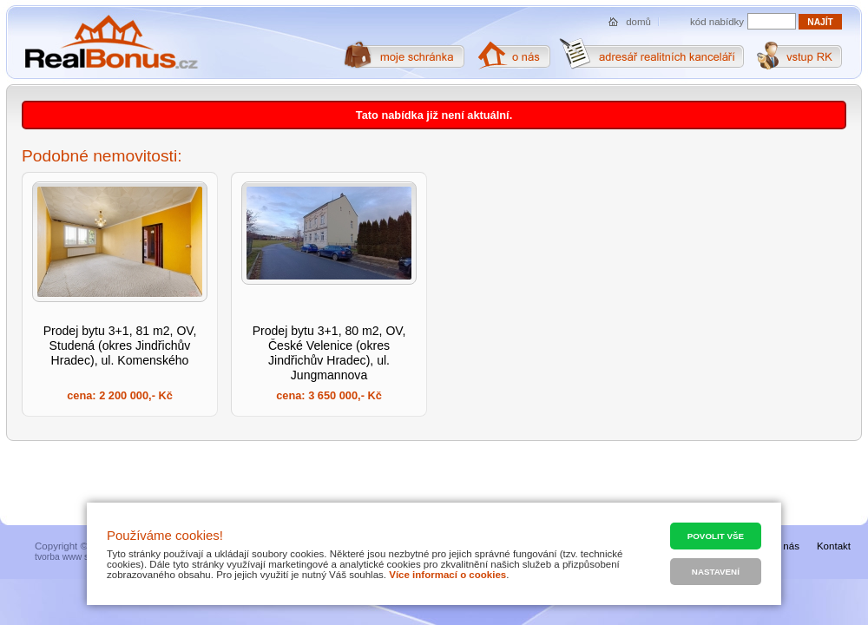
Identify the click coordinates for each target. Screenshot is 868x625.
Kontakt (834, 546)
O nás (786, 546)
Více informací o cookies (447, 574)
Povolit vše (715, 536)
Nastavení (716, 571)
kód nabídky (717, 21)
